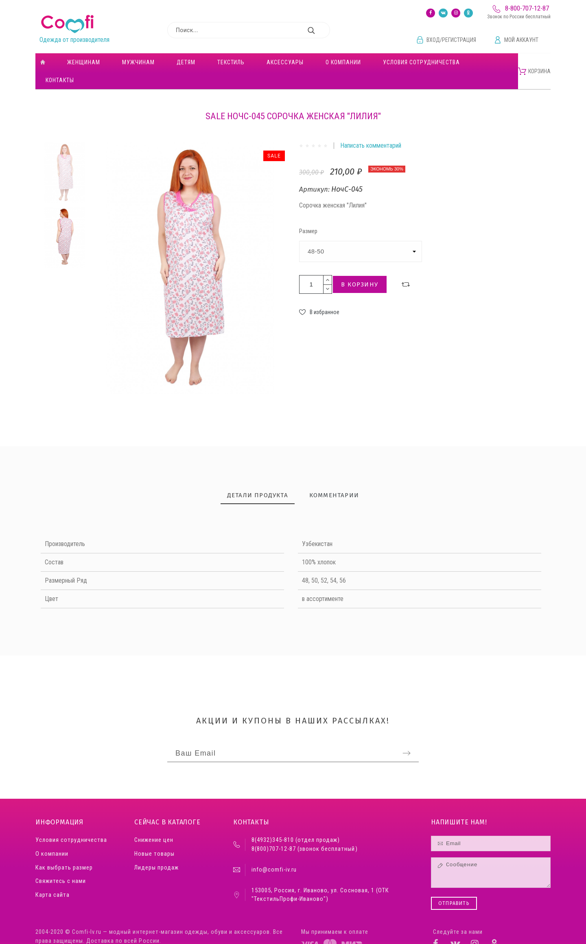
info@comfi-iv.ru (274, 851)
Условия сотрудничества (71, 822)
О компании (51, 836)
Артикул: (315, 171)
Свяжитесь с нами (60, 863)
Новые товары (154, 836)
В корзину (359, 266)
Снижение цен (153, 822)
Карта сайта (52, 877)
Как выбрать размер (64, 849)
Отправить (454, 885)
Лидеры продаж (156, 849)
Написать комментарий (370, 127)
